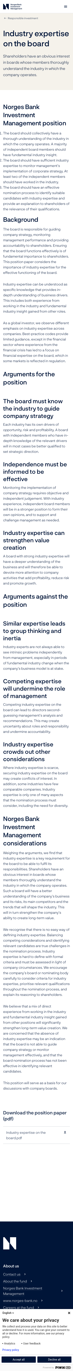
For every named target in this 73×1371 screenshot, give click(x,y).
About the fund (15, 1281)
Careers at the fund (18, 1307)
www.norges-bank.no (20, 1300)
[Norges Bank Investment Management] (12, 7)
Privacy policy (10, 1349)
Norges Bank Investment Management (22, 1291)
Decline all (54, 1359)
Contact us (11, 1274)
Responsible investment (23, 18)
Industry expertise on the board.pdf (26, 1135)
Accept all (19, 1359)
